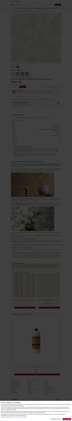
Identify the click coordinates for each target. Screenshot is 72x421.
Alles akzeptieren (66, 419)
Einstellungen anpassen (56, 419)
